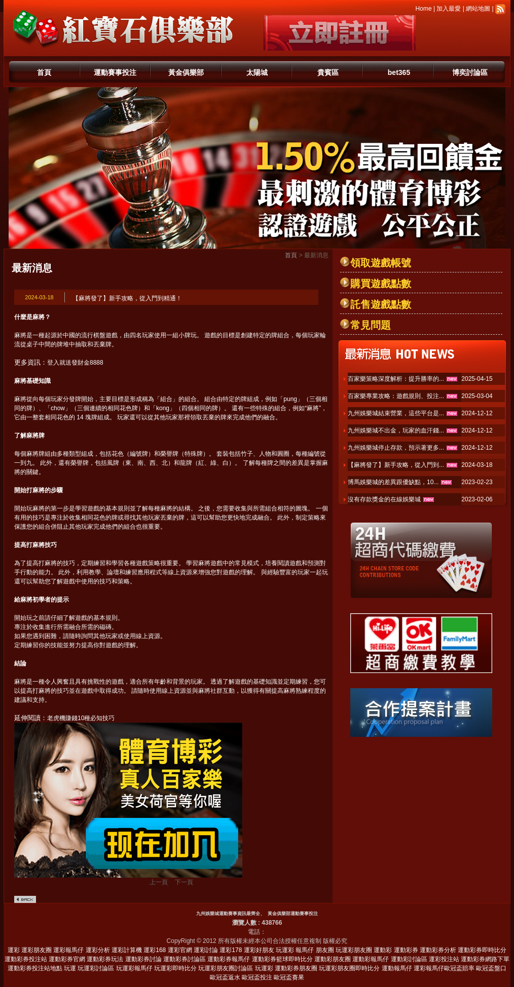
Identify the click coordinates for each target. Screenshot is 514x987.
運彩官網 (180, 950)
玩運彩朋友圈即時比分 (349, 968)
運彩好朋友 (259, 950)
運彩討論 (206, 950)
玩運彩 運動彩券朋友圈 (286, 968)
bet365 (399, 72)
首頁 (44, 72)
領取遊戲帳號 (380, 262)
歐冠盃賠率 (459, 968)
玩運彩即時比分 (175, 968)
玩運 (70, 968)
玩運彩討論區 (96, 968)
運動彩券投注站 (26, 959)
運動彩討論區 (409, 959)
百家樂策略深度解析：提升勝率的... (396, 378)
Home (424, 8)
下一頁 (184, 882)
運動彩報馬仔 (370, 959)
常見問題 (370, 325)
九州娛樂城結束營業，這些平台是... (396, 413)
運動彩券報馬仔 (228, 959)
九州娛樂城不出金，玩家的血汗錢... (396, 430)
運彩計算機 (127, 950)
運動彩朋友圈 (332, 959)
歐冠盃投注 (257, 977)
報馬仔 (305, 950)
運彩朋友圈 (36, 950)
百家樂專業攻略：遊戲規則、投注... (396, 396)
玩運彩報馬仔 (134, 968)
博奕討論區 (470, 72)
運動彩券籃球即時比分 (282, 959)
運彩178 (230, 950)
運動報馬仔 (397, 968)
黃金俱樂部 (186, 72)
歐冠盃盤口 (491, 968)
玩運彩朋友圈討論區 (225, 968)
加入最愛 (448, 8)
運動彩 (383, 950)
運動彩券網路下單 (485, 959)
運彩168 (154, 950)
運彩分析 (98, 950)
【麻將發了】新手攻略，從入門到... (396, 464)
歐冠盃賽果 (289, 977)
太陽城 (257, 72)
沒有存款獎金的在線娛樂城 (384, 499)
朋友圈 (325, 950)
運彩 (14, 950)
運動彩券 (406, 950)
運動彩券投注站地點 (35, 968)
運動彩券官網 (67, 959)
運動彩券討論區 (184, 959)
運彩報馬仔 (68, 950)
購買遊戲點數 (380, 283)
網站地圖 (478, 8)
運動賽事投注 (115, 72)
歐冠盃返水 (225, 977)
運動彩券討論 (143, 959)
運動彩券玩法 (105, 959)
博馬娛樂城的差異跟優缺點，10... (393, 482)
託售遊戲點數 (380, 304)
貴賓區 (328, 72)
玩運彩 (285, 950)
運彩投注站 (444, 959)
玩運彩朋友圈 (354, 950)
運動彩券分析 (438, 950)
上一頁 (159, 882)
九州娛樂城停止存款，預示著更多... (396, 447)
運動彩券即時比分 (482, 950)
